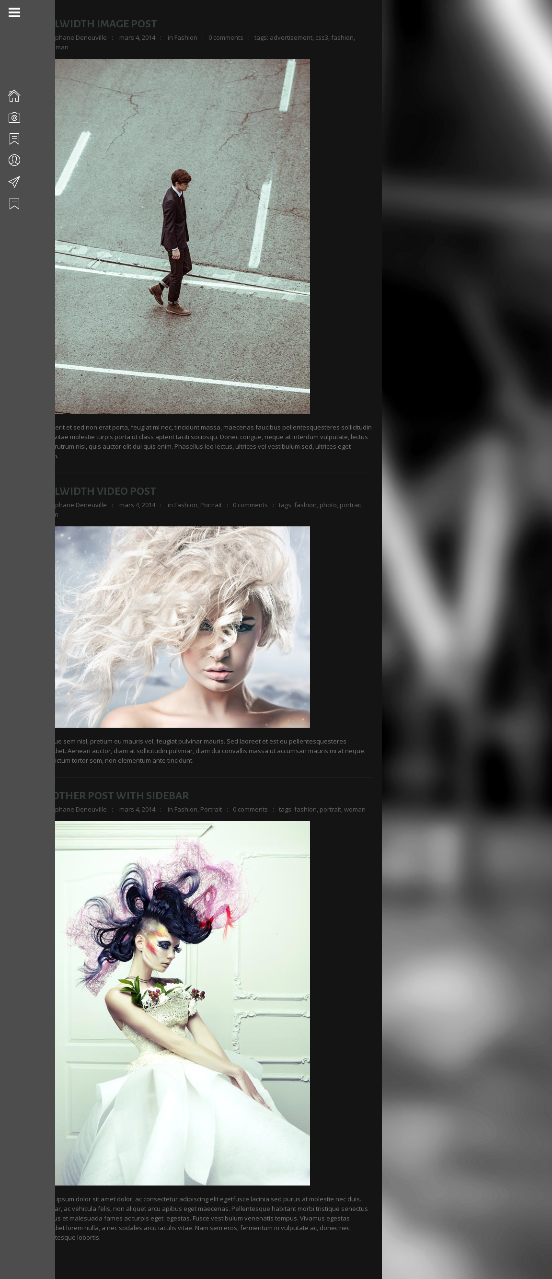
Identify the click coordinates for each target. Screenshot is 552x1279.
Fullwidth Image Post (98, 24)
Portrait (212, 504)
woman (49, 514)
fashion (344, 37)
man (63, 47)
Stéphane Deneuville (77, 37)
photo (329, 504)
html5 (46, 47)
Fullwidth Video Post (98, 491)
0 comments (227, 37)
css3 (323, 37)
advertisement (292, 37)
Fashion (187, 37)
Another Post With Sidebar (114, 796)
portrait (352, 504)
